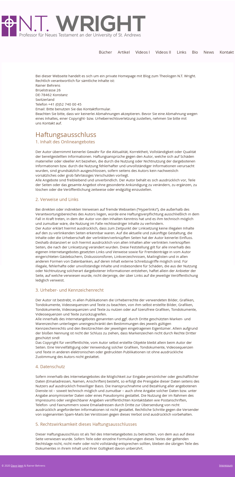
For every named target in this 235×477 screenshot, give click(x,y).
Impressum (226, 465)
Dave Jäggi (17, 465)
